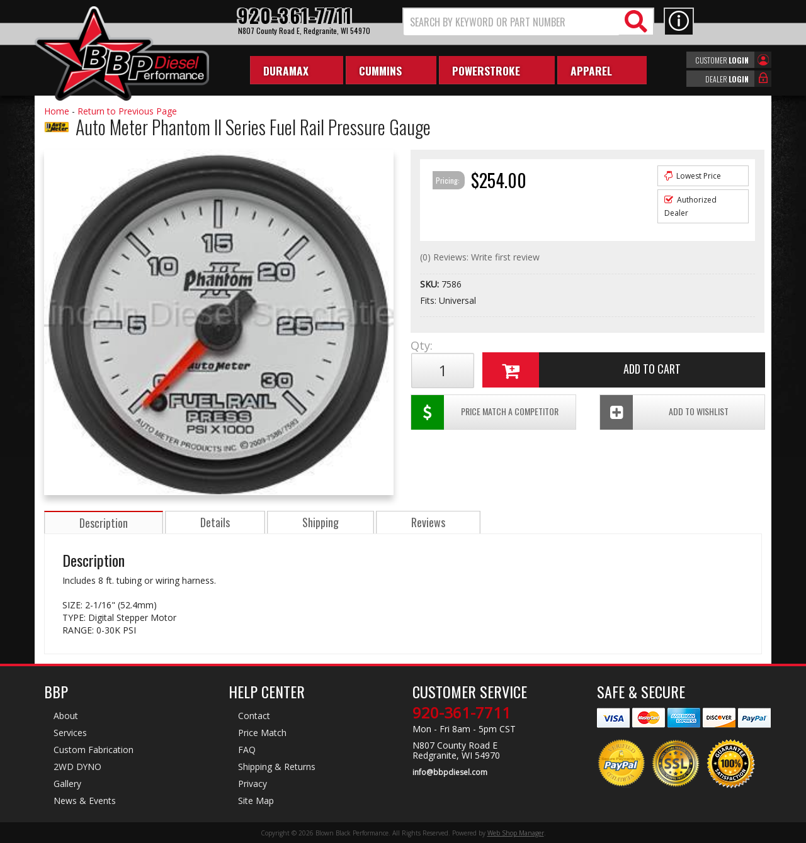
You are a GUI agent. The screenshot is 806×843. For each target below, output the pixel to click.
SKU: (430, 284)
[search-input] (512, 22)
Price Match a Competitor (484, 412)
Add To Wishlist (666, 412)
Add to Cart (582, 370)
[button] (528, 22)
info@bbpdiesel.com (449, 772)
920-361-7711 (461, 713)
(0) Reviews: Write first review (480, 257)
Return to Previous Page (127, 111)
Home (56, 111)
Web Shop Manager (515, 832)
